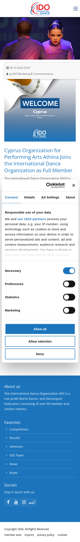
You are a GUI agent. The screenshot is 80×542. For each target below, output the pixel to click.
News (13, 464)
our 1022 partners (31, 219)
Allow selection (40, 341)
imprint (29, 535)
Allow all (40, 329)
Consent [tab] (11, 197)
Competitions (19, 429)
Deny (40, 354)
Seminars (16, 446)
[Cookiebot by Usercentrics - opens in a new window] (48, 185)
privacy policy (45, 535)
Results (15, 438)
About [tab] (70, 197)
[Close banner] (73, 185)
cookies (62, 535)
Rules (13, 473)
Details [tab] (29, 197)
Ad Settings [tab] (50, 197)
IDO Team (17, 455)
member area (12, 535)
